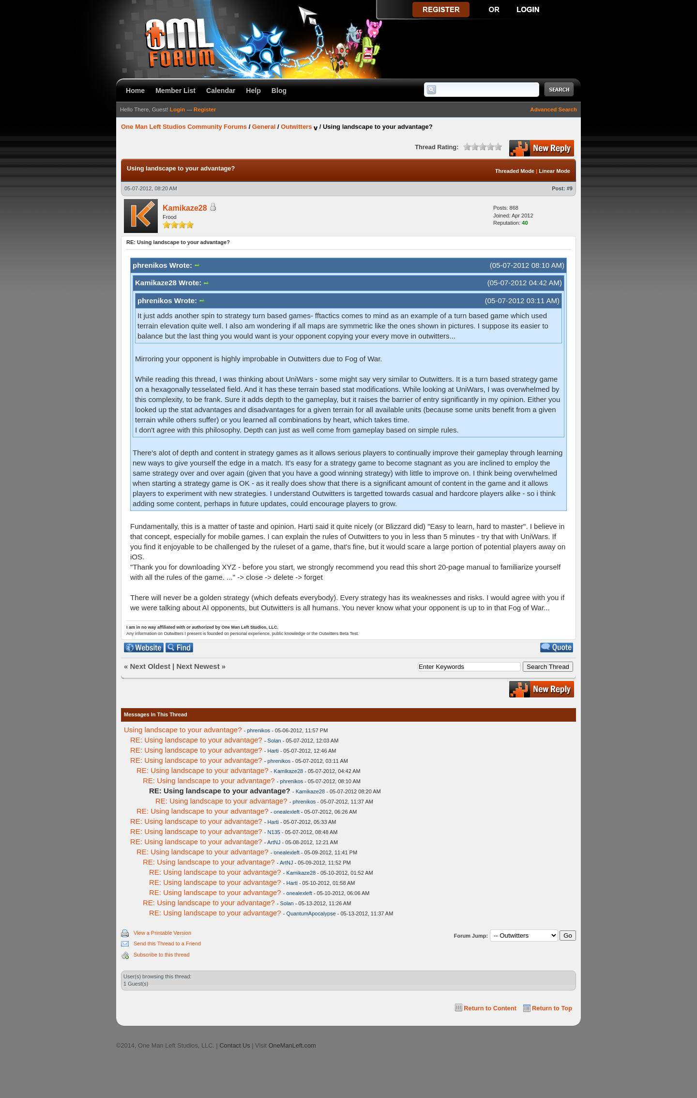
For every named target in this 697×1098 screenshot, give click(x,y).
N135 (274, 832)
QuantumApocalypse (311, 913)
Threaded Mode (514, 171)
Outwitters (296, 126)
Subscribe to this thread (162, 955)
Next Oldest (150, 666)
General (263, 126)
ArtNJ (274, 842)
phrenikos (258, 730)
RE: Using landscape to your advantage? (196, 740)
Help (253, 90)
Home (135, 90)
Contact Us (234, 1045)
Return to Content (490, 1008)
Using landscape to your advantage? (183, 730)
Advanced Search (553, 109)
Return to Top (552, 1008)
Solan (274, 740)
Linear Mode (554, 171)
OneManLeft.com (292, 1045)
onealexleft (287, 812)
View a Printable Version (162, 933)
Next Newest (197, 666)
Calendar (220, 90)
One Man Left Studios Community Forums (184, 126)
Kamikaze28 (185, 208)
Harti (273, 751)
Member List (175, 90)
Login (177, 109)
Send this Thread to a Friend (167, 943)
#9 (570, 188)
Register (205, 109)
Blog (279, 90)
